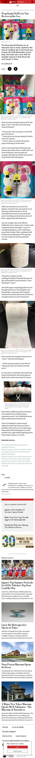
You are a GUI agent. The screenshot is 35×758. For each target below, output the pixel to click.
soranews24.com (6, 42)
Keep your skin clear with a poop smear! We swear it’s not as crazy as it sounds (16, 457)
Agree (17, 747)
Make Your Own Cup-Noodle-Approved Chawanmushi (16, 518)
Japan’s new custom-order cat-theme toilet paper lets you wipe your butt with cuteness (16, 463)
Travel (5, 727)
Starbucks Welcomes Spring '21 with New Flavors (16, 526)
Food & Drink (18, 727)
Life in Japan (21, 736)
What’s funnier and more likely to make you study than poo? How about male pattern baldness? (16, 451)
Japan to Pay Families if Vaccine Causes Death (14, 511)
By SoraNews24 (6, 64)
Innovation (7, 736)
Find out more (18, 751)
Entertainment (9, 732)
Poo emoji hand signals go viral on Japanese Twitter (14, 446)
